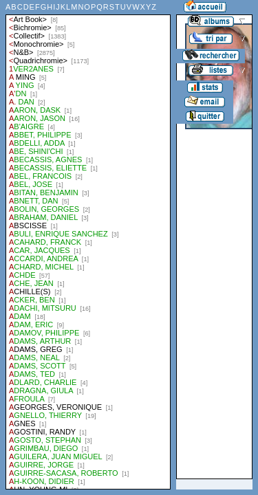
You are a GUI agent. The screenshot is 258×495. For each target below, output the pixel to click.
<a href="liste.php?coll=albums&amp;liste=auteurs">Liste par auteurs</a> (88, 245)
